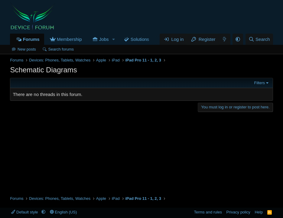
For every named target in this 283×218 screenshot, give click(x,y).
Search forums (61, 49)
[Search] (259, 39)
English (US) (63, 212)
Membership (69, 39)
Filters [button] (259, 83)
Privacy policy (238, 212)
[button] (113, 39)
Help (259, 212)
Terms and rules (208, 212)
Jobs (104, 39)
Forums (31, 39)
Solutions (140, 39)
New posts (27, 49)
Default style (25, 212)
